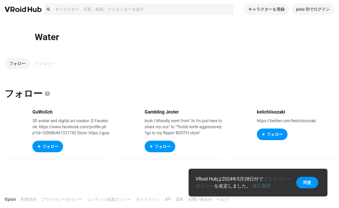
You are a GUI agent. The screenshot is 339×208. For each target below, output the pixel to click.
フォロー (17, 63)
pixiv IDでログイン (313, 9)
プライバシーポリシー (61, 199)
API (168, 199)
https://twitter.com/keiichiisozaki (286, 120)
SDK (179, 199)
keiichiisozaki (271, 112)
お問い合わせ (200, 199)
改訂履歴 (261, 186)
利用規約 (29, 199)
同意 (307, 182)
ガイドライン (148, 199)
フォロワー (45, 63)
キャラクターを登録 (266, 9)
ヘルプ (223, 199)
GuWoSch (42, 112)
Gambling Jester (162, 112)
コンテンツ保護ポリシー (108, 199)
